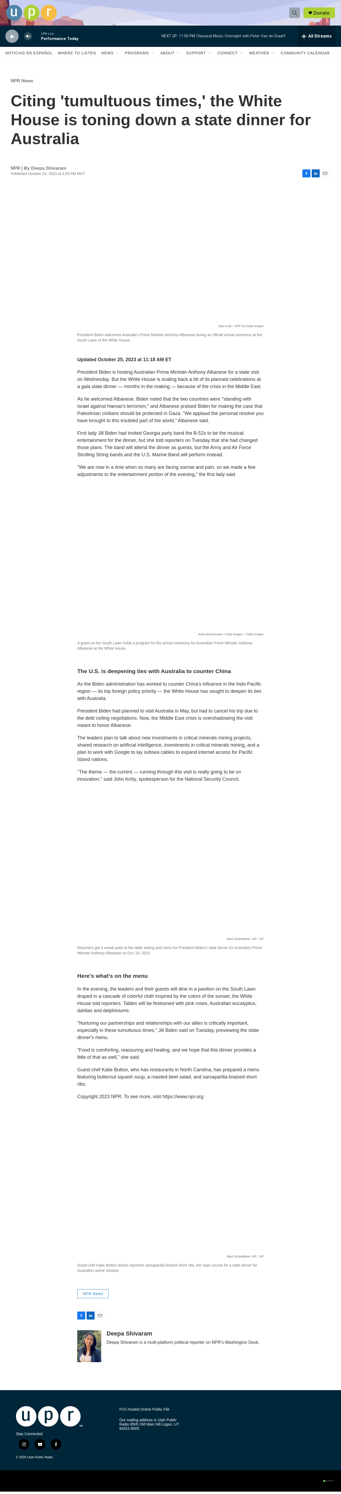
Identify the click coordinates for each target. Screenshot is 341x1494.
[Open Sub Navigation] (117, 55)
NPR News (22, 83)
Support (196, 55)
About (167, 55)
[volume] (28, 39)
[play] (12, 39)
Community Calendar (305, 55)
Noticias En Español (28, 55)
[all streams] (317, 38)
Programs (137, 55)
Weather (259, 55)
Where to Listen (77, 55)
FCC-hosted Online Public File (144, 1412)
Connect (227, 55)
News (107, 55)
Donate (322, 14)
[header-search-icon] (295, 14)
